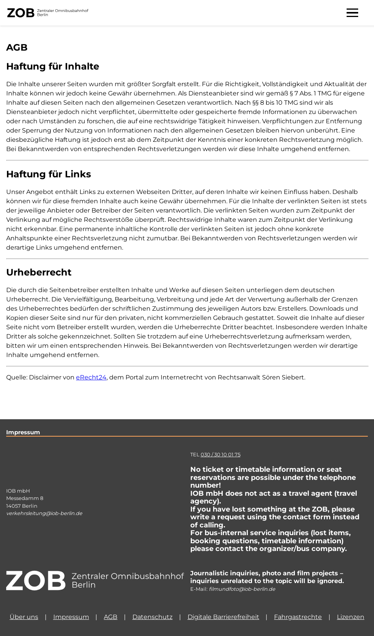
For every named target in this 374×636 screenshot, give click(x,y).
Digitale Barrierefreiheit (223, 617)
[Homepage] (95, 581)
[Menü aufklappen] (352, 13)
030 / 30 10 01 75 (220, 454)
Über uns (24, 617)
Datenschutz (152, 617)
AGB (110, 617)
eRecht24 (91, 377)
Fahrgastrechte (298, 617)
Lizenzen (350, 617)
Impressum (71, 617)
